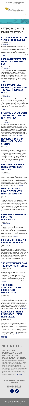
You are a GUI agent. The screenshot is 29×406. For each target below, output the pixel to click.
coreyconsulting (6, 44)
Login (10, 3)
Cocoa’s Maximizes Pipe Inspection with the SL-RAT (14, 61)
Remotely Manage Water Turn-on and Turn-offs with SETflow (14, 115)
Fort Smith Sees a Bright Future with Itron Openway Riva (11, 191)
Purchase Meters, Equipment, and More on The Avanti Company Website (14, 89)
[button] (22, 14)
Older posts (4, 336)
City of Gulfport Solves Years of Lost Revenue (14, 38)
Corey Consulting (16, 403)
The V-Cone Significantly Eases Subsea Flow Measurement (12, 289)
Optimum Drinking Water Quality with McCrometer (14, 217)
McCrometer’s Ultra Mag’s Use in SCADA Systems (12, 141)
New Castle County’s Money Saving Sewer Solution (12, 167)
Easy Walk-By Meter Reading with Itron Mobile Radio (12, 314)
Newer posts (4, 337)
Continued (4, 55)
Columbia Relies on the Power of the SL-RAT (13, 241)
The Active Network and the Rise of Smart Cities (14, 264)
